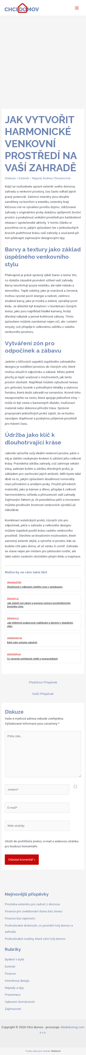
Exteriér (24, 178)
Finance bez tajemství (20, 918)
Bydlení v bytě (14, 959)
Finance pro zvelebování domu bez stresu (33, 911)
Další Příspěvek (43, 694)
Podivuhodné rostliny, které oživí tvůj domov (35, 939)
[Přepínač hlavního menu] (77, 8)
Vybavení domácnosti (20, 1001)
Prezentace (12, 994)
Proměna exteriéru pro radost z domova (32, 904)
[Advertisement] (43, 61)
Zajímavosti (13, 1009)
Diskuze (10, 178)
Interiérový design (17, 980)
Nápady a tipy (14, 988)
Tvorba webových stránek (37, 1051)
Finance (10, 973)
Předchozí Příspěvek (43, 682)
